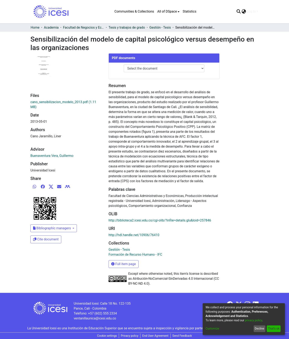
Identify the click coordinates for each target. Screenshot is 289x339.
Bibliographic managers (52, 228)
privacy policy (253, 320)
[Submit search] (238, 11)
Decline (259, 328)
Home (35, 27)
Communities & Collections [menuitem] (134, 11)
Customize (212, 328)
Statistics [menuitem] (190, 11)
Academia (51, 27)
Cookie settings (107, 335)
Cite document (46, 239)
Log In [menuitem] (251, 11)
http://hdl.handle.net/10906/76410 (134, 235)
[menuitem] (168, 11)
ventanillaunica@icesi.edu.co (95, 318)
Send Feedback (182, 335)
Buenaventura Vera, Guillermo (51, 156)
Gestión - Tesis (160, 27)
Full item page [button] (123, 264)
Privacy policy (129, 335)
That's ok (273, 328)
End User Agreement (155, 335)
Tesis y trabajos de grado (127, 27)
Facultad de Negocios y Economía (83, 27)
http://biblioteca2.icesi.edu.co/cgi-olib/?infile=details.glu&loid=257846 (160, 220)
